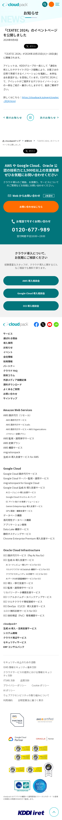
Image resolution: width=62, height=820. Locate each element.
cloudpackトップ (13, 140)
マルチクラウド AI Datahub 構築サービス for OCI (28, 569)
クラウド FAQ (10, 370)
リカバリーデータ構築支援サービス (21, 592)
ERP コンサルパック (13, 646)
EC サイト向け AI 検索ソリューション (22, 501)
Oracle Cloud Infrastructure (21, 550)
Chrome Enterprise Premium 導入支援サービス (29, 538)
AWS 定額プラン (11, 443)
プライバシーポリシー (14, 685)
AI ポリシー (9, 690)
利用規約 (8, 700)
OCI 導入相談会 (31, 305)
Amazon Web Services (17, 410)
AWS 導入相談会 (31, 280)
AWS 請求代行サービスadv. (18, 424)
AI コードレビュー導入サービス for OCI (23, 564)
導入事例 (8, 342)
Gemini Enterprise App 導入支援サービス (24, 506)
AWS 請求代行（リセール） (17, 415)
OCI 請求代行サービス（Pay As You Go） (24, 555)
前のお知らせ (14, 117)
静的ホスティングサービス (17, 533)
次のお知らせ (48, 117)
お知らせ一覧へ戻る (31, 117)
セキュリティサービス (14, 642)
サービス (8, 333)
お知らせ (28, 140)
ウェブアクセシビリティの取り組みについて (26, 695)
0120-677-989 (31, 230)
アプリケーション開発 (14, 524)
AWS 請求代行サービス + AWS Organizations (26, 429)
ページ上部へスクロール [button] (58, 809)
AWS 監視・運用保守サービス (18, 438)
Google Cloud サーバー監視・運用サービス (26, 478)
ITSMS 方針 (9, 680)
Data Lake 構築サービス (16, 529)
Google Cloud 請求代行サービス (20, 473)
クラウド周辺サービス (14, 637)
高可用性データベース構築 (17, 520)
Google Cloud (12, 468)
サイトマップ (10, 398)
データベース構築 (12, 515)
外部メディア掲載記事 (14, 379)
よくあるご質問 (11, 389)
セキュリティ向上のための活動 (19, 662)
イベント (8, 352)
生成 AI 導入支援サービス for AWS (21, 456)
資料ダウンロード (12, 384)
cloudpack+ (10, 623)
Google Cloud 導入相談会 (31, 293)
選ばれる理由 (10, 338)
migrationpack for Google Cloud (21, 483)
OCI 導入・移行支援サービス (18, 583)
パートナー (9, 366)
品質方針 (25, 680)
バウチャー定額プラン (16, 433)
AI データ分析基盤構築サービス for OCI (23, 578)
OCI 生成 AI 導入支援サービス (18, 560)
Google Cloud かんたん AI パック (21, 497)
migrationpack (11, 452)
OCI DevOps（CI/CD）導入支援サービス (24, 606)
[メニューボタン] (58, 4)
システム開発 (10, 633)
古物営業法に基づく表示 (30, 700)
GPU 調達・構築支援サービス (19, 510)
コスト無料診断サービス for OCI (20, 610)
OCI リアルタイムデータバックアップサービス (27, 597)
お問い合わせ (51, 4)
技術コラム (9, 375)
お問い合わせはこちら (31, 206)
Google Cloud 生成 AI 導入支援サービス (24, 487)
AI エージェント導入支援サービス (21, 492)
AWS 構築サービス (12, 447)
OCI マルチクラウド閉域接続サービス (22, 601)
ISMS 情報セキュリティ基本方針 (20, 667)
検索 (44, 4)
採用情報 (8, 361)
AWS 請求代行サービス (16, 420)
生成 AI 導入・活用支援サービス (20, 628)
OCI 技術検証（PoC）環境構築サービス (23, 615)
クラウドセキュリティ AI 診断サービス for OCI (26, 573)
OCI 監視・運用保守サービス (18, 587)
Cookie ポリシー (40, 685)
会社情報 (8, 356)
